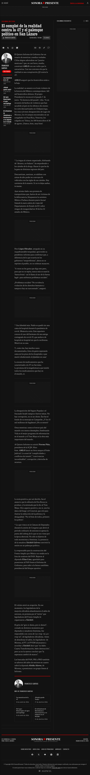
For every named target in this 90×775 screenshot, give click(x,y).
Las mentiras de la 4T (22, 698)
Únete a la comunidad (77, 3)
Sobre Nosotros (26, 749)
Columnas (46, 38)
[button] (35, 48)
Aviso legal (36, 749)
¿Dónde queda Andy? (39, 698)
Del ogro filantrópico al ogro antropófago (23, 711)
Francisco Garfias (9, 38)
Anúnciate (58, 749)
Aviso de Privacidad (47, 749)
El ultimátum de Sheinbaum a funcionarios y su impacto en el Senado (41, 712)
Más (85, 21)
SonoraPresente (45, 3)
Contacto (66, 749)
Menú (5, 3)
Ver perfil (6, 71)
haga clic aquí (56, 768)
